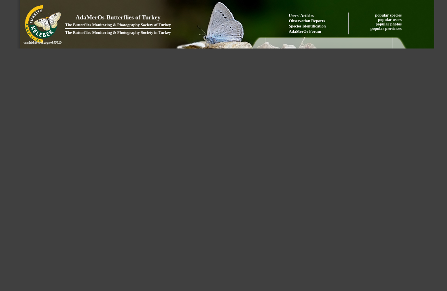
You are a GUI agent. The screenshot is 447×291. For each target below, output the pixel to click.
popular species (389, 15)
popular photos (389, 24)
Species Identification (307, 26)
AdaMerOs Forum (305, 31)
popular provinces (387, 28)
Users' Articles (301, 15)
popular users (390, 19)
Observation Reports (307, 21)
